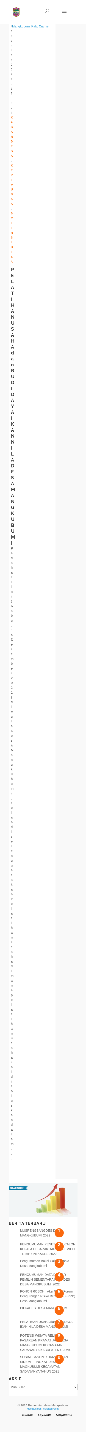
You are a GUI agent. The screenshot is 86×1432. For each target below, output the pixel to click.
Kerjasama (64, 1414)
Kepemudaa (12, 185)
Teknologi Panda (50, 1409)
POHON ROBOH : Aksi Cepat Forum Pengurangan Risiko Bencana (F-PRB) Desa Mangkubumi (47, 1296)
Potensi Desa (12, 237)
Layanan (44, 1414)
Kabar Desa (12, 137)
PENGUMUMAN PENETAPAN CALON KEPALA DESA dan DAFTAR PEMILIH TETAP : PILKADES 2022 (47, 1249)
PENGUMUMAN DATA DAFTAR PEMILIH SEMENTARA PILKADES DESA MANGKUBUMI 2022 (45, 1279)
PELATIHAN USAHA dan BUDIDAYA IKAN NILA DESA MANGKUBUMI (13, 406)
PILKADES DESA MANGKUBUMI (44, 1308)
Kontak (27, 1414)
